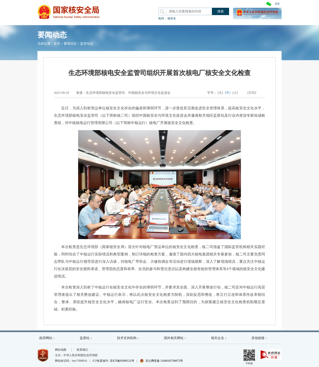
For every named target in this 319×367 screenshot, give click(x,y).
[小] (235, 92)
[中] (228, 92)
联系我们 (82, 349)
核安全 (171, 18)
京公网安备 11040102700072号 (161, 360)
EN (277, 4)
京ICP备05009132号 (122, 360)
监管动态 (86, 43)
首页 (57, 43)
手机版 (249, 357)
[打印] (251, 92)
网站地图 (60, 349)
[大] (220, 92)
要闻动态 (70, 43)
